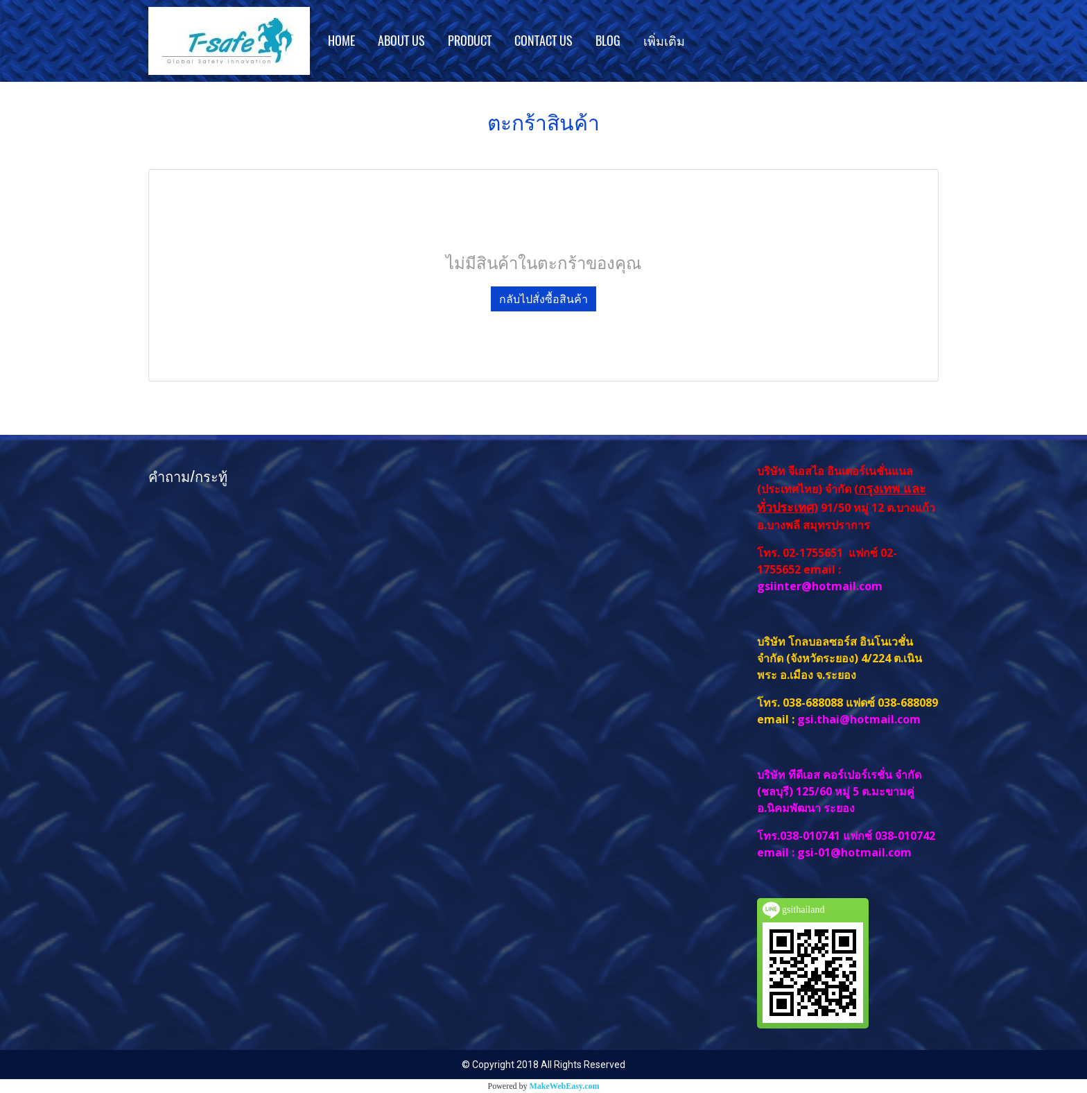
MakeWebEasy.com (565, 1086)
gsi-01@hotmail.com (854, 852)
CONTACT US (543, 40)
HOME (341, 40)
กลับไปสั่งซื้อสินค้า (543, 299)
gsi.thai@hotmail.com (859, 719)
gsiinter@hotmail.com (821, 586)
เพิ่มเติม (664, 40)
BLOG (607, 40)
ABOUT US (401, 40)
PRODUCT (470, 40)
